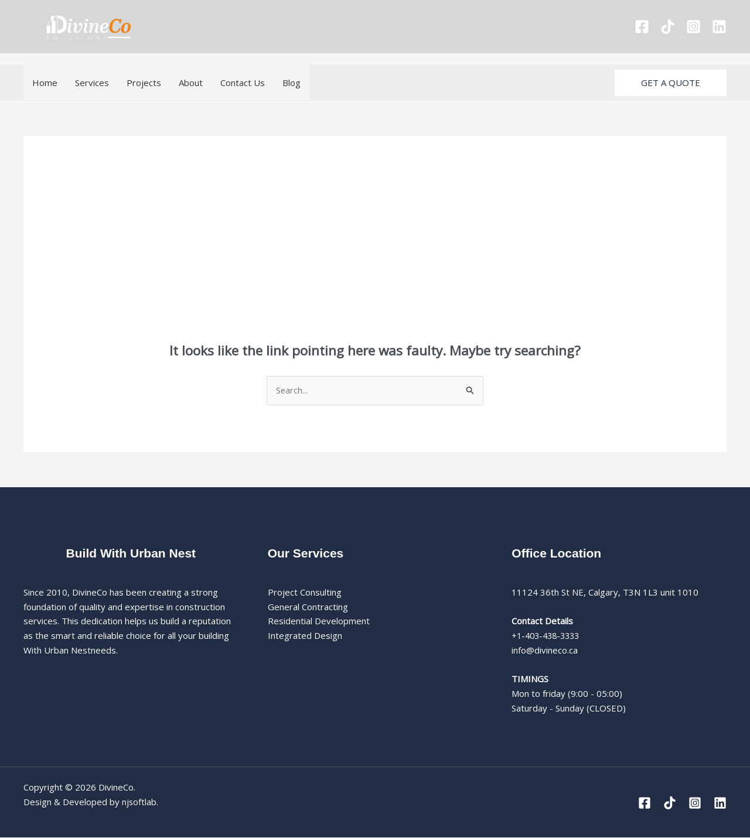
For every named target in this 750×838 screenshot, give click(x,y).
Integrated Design (305, 636)
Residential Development (319, 621)
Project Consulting (305, 592)
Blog (291, 82)
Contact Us (242, 82)
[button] (671, 83)
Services (92, 82)
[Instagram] (693, 26)
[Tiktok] (667, 26)
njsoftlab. (140, 802)
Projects (144, 82)
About (191, 82)
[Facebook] (642, 26)
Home (44, 82)
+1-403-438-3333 (548, 636)
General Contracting (308, 607)
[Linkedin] (719, 26)
